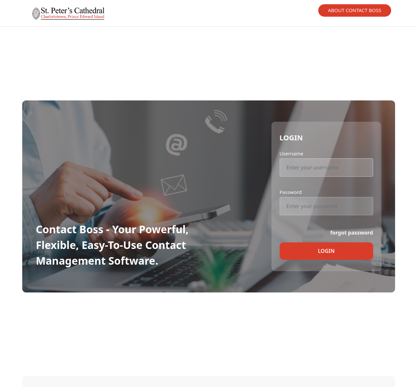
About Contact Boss (354, 10)
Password (291, 192)
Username (292, 153)
